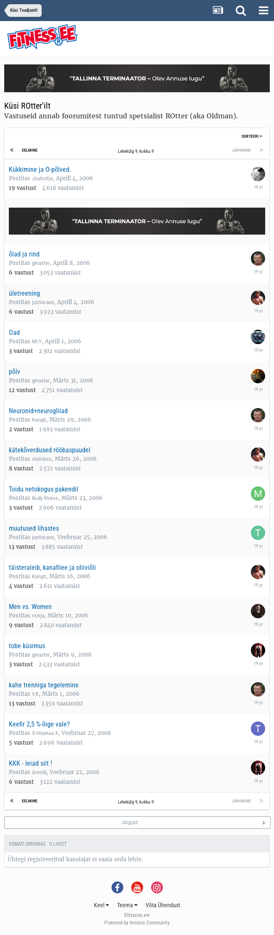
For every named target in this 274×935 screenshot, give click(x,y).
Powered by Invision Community (137, 923)
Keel (101, 905)
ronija (38, 615)
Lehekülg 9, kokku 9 (137, 151)
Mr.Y (37, 341)
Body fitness (45, 498)
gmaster (41, 263)
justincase (43, 302)
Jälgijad (129, 822)
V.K (35, 694)
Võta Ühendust (163, 905)
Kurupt (39, 420)
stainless (41, 459)
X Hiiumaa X (45, 733)
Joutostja (42, 178)
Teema (127, 905)
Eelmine (29, 150)
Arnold (39, 772)
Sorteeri (252, 136)
